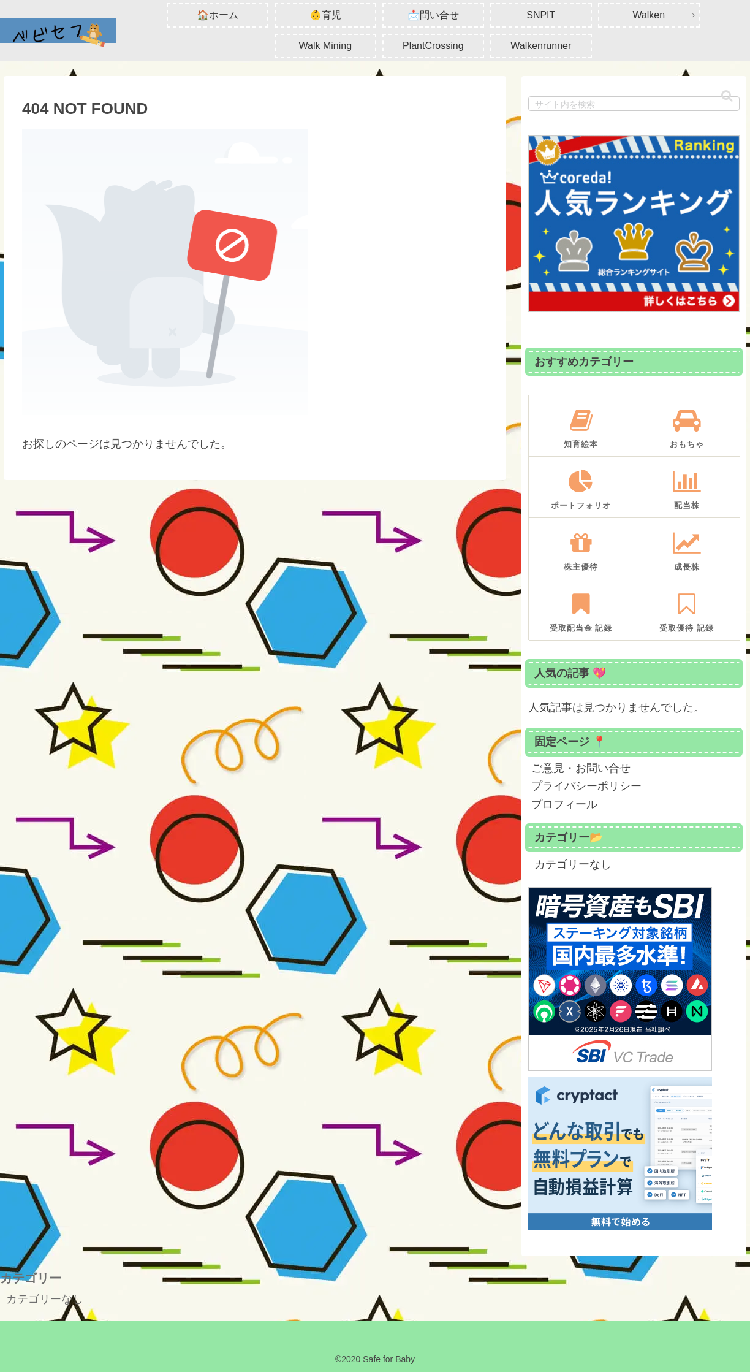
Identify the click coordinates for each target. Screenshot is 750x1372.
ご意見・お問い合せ (581, 768)
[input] (634, 103)
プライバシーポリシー (586, 786)
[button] (727, 96)
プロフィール (564, 804)
